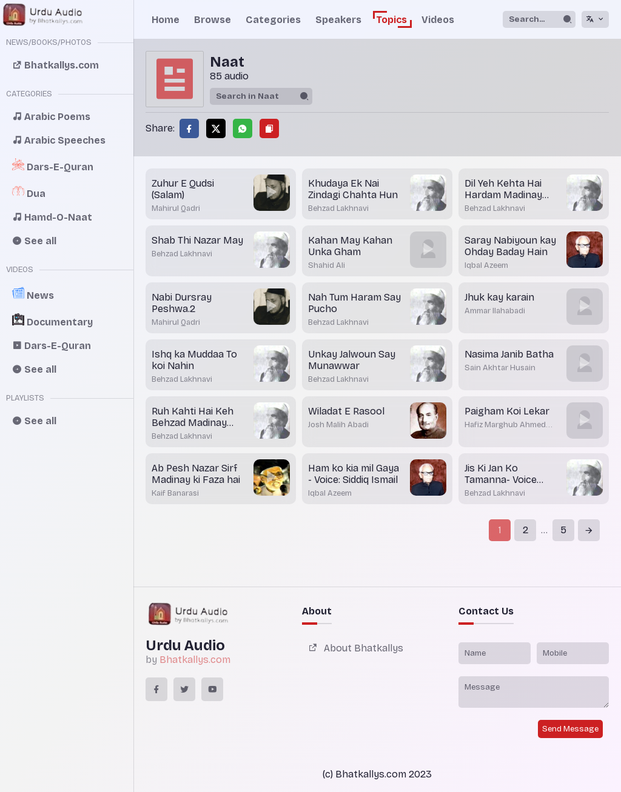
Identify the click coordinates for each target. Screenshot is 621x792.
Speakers (338, 19)
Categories (273, 19)
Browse (212, 19)
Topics (391, 19)
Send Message (570, 729)
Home (166, 19)
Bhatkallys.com (194, 659)
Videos (437, 19)
